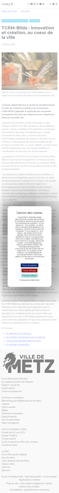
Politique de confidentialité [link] (29, 280)
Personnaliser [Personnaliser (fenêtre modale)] (29, 275)
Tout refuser (29, 270)
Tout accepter (29, 265)
